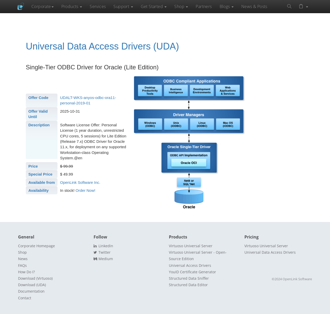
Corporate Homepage (36, 245)
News (23, 258)
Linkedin (103, 245)
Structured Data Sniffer (189, 278)
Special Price (40, 174)
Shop (181, 6)
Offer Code (38, 97)
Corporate (42, 6)
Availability (38, 190)
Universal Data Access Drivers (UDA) (102, 46)
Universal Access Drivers (190, 265)
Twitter (102, 252)
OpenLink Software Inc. (80, 182)
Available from (41, 182)
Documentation (31, 291)
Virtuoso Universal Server (190, 245)
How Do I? (26, 271)
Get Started (154, 6)
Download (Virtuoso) (35, 278)
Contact (24, 297)
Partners (204, 6)
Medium (103, 258)
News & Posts (254, 6)
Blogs (227, 6)
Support (123, 6)
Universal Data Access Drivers (270, 252)
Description (39, 125)
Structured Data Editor (188, 284)
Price (33, 166)
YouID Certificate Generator (192, 271)
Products (71, 6)
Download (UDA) (32, 284)
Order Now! (85, 190)
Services (98, 6)
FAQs (22, 265)
